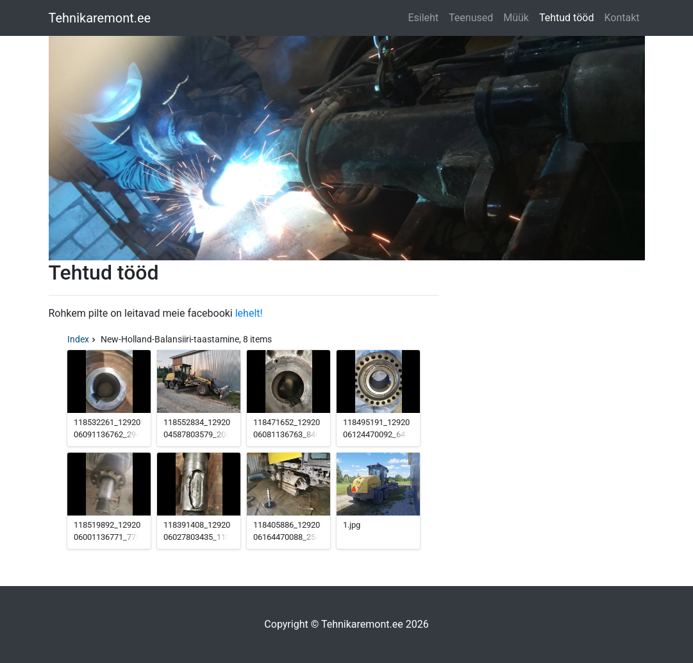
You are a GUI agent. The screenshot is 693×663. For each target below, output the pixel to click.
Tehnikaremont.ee (100, 18)
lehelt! (249, 313)
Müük (516, 18)
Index (78, 339)
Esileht (423, 18)
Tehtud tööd (566, 18)
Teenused (471, 18)
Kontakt (621, 18)
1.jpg (351, 525)
